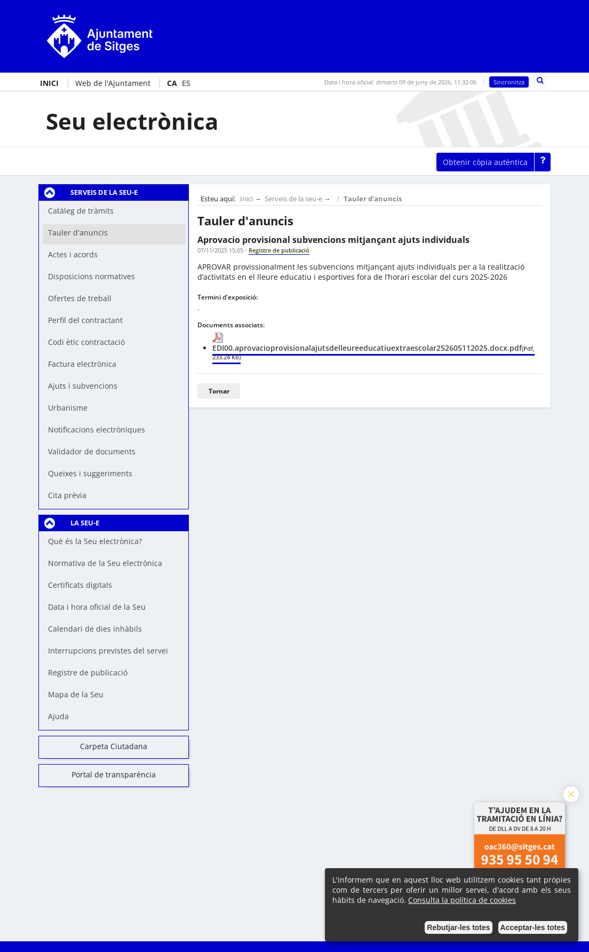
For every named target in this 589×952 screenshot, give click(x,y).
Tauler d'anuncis (373, 198)
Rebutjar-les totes (458, 927)
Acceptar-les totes (532, 927)
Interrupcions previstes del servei (108, 651)
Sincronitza (509, 82)
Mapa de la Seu (76, 694)
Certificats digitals (80, 585)
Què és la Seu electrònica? (95, 541)
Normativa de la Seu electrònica (105, 563)
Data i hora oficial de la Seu (97, 607)
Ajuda (58, 716)
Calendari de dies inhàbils (95, 629)
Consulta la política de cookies (462, 900)
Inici (246, 198)
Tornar (219, 391)
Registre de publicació (88, 672)
